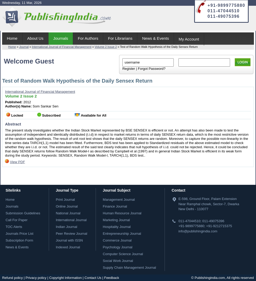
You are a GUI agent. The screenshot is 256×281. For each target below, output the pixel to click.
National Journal (68, 213)
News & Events (155, 38)
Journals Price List (19, 234)
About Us (35, 38)
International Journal (71, 220)
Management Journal (119, 200)
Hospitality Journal (116, 227)
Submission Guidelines (23, 213)
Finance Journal (115, 206)
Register (128, 69)
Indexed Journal (68, 247)
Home (12, 38)
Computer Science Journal (123, 254)
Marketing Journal (116, 220)
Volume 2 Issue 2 (106, 46)
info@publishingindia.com (197, 231)
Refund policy (12, 278)
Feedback (111, 278)
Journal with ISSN (69, 240)
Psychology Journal (117, 247)
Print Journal (65, 200)
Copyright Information (65, 278)
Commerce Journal (117, 240)
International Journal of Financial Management (61, 46)
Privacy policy (36, 278)
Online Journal (67, 206)
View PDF (17, 162)
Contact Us (93, 278)
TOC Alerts (14, 227)
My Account (189, 39)
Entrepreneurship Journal (122, 234)
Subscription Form (19, 240)
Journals (60, 38)
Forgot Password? (152, 69)
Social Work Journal (118, 261)
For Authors (88, 38)
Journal (24, 46)
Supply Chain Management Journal (129, 267)
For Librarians (120, 38)
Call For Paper (17, 220)
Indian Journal (66, 227)
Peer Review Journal (71, 234)
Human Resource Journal (122, 213)
